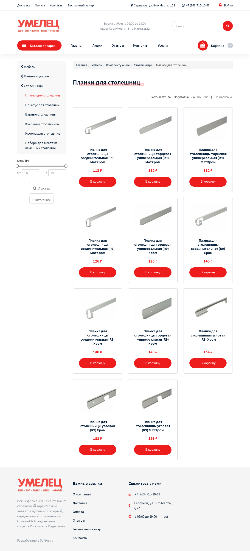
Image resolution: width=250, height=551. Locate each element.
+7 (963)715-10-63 (198, 5)
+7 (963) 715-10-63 (147, 494)
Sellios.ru (46, 540)
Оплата (40, 5)
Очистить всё (41, 200)
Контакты (56, 5)
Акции (97, 45)
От (19, 173)
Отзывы (118, 45)
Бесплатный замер (81, 5)
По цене (204, 97)
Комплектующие (35, 76)
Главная (77, 45)
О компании (82, 494)
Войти (226, 5)
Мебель (28, 67)
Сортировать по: (161, 97)
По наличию (223, 97)
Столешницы (32, 86)
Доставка (23, 5)
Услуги (163, 45)
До (45, 173)
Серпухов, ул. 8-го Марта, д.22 (154, 5)
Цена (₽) (23, 160)
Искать (41, 188)
